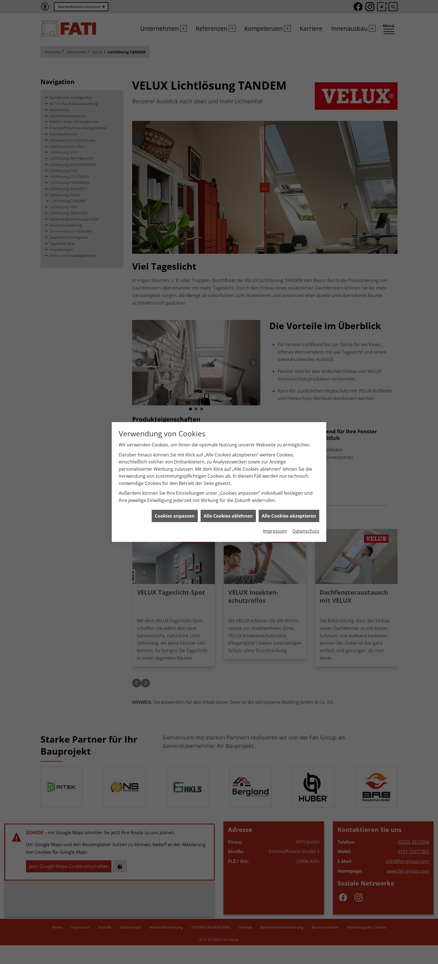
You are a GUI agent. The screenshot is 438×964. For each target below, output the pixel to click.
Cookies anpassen (175, 516)
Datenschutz (305, 531)
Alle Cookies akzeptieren (289, 516)
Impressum (275, 531)
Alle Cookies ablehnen (228, 516)
